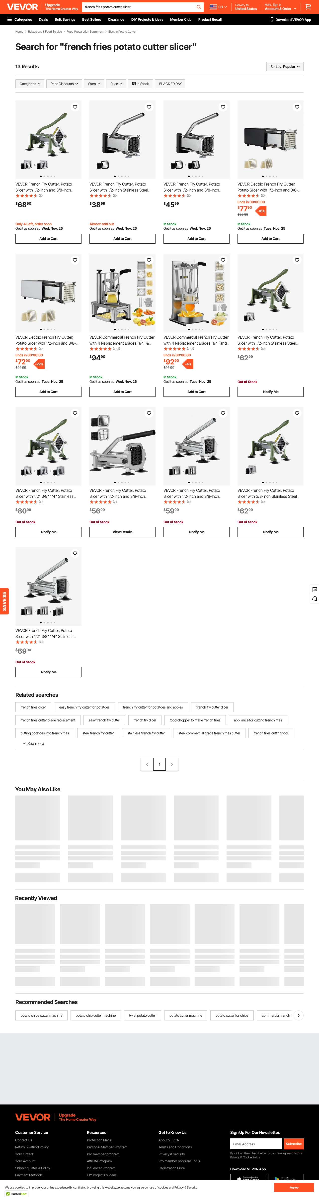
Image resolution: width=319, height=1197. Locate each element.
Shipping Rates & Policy (32, 1168)
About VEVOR (169, 1140)
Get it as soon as (27, 228)
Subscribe (294, 1144)
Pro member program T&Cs (179, 1161)
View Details (122, 532)
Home (19, 31)
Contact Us (23, 1140)
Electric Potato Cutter (122, 31)
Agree (294, 1187)
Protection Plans (99, 1140)
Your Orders (24, 1154)
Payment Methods (29, 1175)
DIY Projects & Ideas (102, 1175)
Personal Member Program (107, 1147)
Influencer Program (101, 1168)
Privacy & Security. (186, 1187)
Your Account (25, 1161)
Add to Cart (48, 238)
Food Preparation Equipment (85, 31)
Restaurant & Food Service (45, 31)
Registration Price (172, 1168)
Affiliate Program (99, 1161)
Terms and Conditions (175, 1147)
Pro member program (103, 1154)
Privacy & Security (172, 1154)
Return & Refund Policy (32, 1147)
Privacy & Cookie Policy (245, 1157)
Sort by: (276, 66)
